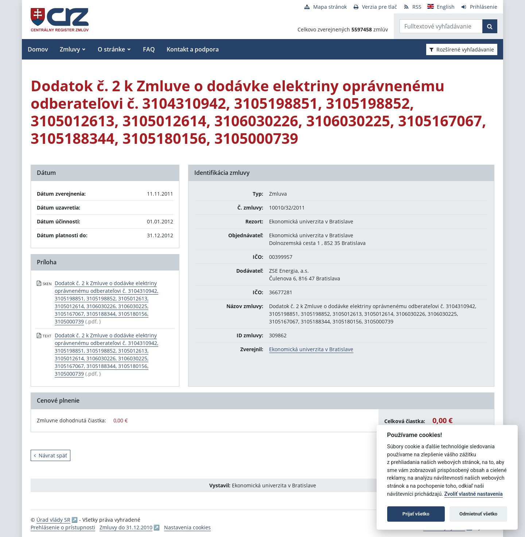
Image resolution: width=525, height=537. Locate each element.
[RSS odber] (412, 6)
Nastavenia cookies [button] (187, 527)
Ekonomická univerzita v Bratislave (311, 349)
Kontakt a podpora (193, 49)
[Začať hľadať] (489, 26)
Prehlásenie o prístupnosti (63, 527)
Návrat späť (50, 455)
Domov (38, 49)
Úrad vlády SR (53, 519)
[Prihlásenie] (478, 6)
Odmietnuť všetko (478, 514)
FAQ (149, 49)
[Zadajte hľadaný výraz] (441, 26)
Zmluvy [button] (70, 49)
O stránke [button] (111, 49)
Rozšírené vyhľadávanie (461, 49)
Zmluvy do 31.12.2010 (126, 527)
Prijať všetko (415, 514)
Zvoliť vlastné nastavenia (473, 494)
